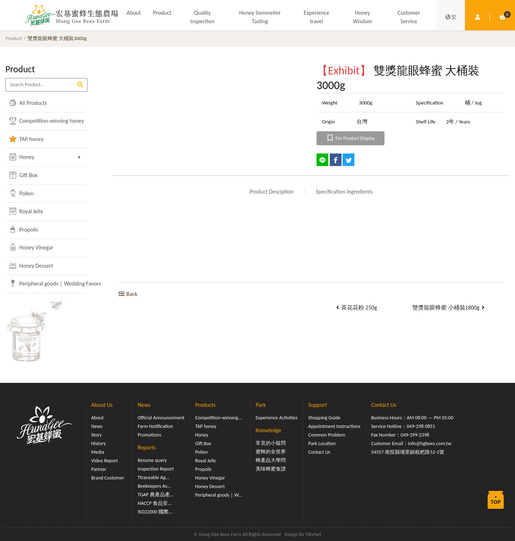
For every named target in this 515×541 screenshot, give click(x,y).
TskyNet (313, 534)
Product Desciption (272, 191)
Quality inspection (202, 17)
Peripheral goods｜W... (218, 495)
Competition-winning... (218, 418)
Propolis (23, 229)
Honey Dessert (31, 265)
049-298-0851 (421, 426)
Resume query (152, 460)
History (98, 443)
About (134, 12)
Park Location (321, 443)
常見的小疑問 (271, 443)
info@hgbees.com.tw (429, 443)
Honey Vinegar (31, 247)
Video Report (104, 461)
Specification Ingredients (344, 191)
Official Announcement (161, 418)
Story (96, 435)
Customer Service (409, 17)
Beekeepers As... (154, 486)
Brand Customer (107, 478)
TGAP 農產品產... (155, 495)
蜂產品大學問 (271, 460)
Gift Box (23, 175)
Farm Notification (155, 426)
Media (97, 452)
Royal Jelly (26, 211)
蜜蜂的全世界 (271, 452)
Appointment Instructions (334, 426)
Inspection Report (156, 469)
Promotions (149, 435)
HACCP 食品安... (155, 503)
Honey (21, 157)
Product (162, 12)
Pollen (21, 193)
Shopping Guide (324, 418)
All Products (28, 102)
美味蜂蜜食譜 (271, 469)
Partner (98, 469)
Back (127, 294)
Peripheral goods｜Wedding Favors (41, 283)
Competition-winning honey (41, 121)
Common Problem (326, 435)
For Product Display (350, 138)
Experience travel (316, 17)
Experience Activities (277, 418)
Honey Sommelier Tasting (260, 17)
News (96, 426)
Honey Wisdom (362, 17)
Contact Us (319, 452)
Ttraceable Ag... (153, 477)
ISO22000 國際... (155, 512)
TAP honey (26, 138)
